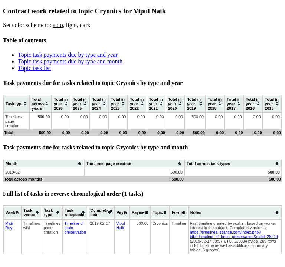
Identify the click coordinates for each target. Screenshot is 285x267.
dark (85, 25)
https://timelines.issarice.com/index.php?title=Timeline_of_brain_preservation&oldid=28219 (234, 234)
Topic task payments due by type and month (70, 61)
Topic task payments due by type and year (68, 55)
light (71, 25)
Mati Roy (9, 225)
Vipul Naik (120, 225)
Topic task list (34, 68)
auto (58, 25)
